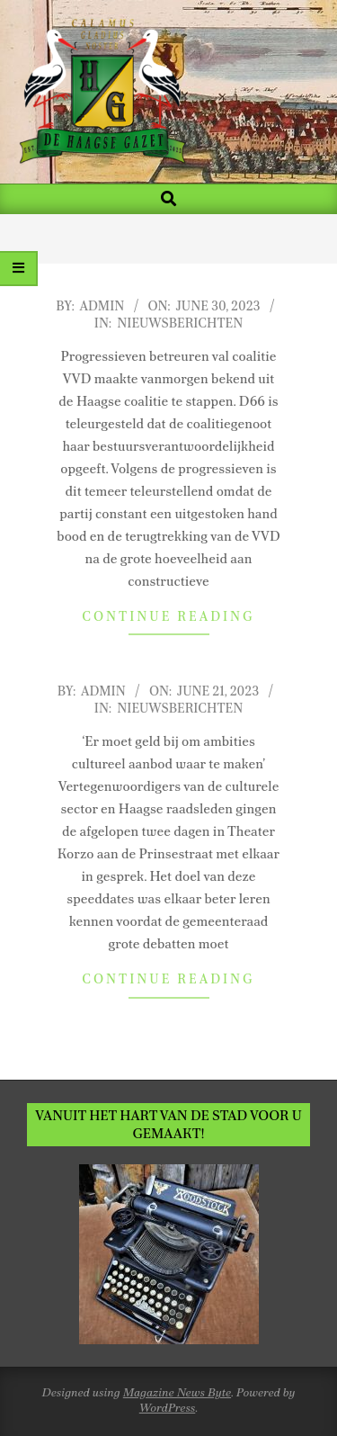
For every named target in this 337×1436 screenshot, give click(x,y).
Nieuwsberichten (180, 323)
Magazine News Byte (177, 1392)
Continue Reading (168, 616)
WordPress (167, 1407)
